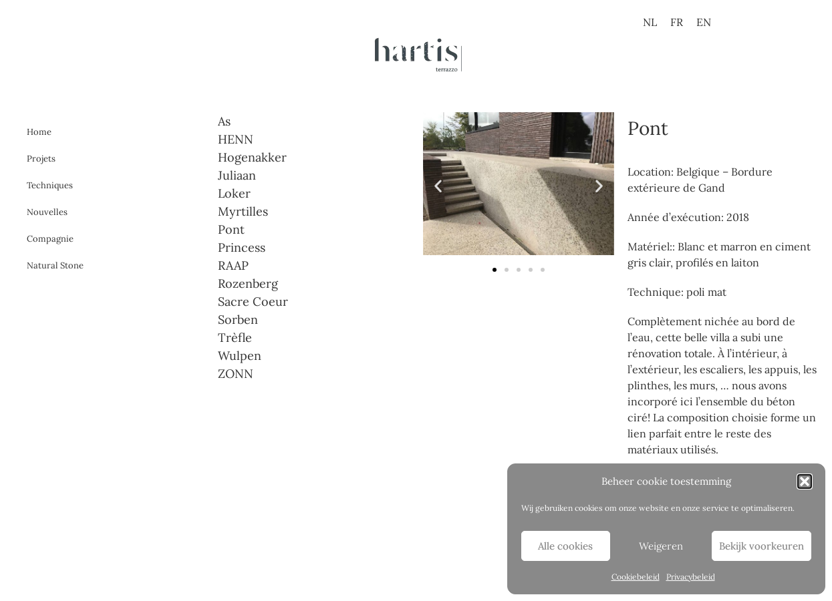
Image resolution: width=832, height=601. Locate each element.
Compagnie (50, 238)
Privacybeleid (690, 577)
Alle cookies (565, 546)
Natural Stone (55, 265)
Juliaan (237, 175)
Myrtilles (243, 211)
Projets (41, 158)
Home (39, 132)
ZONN (235, 373)
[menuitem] (650, 21)
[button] (804, 481)
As (224, 121)
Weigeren (661, 546)
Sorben (238, 319)
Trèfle (235, 337)
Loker (234, 193)
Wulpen (239, 355)
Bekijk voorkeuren (761, 546)
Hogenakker (252, 157)
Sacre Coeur (253, 301)
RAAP (233, 265)
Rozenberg (248, 283)
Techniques (50, 185)
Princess (241, 247)
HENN (235, 139)
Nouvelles (47, 212)
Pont (231, 229)
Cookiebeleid (635, 577)
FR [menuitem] (676, 22)
